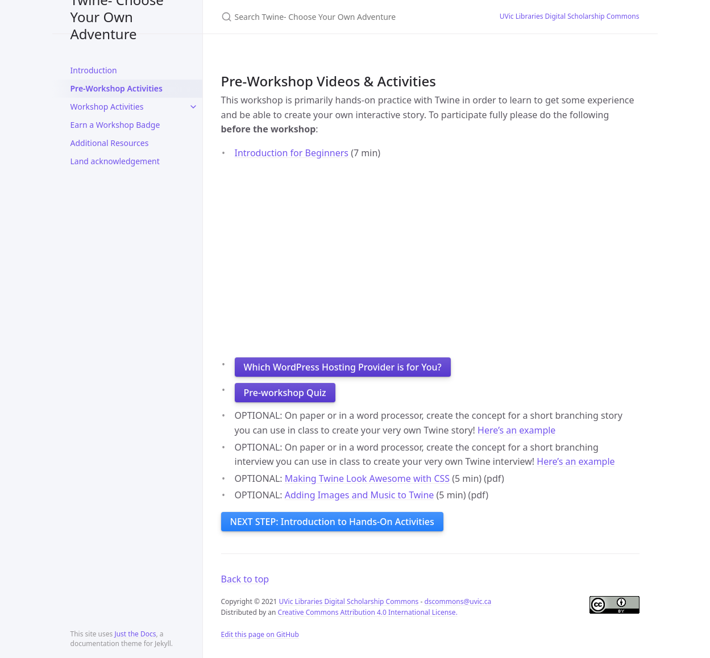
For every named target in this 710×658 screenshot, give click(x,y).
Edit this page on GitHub (260, 634)
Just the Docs (135, 634)
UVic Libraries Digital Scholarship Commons (570, 16)
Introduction (93, 70)
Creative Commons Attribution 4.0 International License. (368, 612)
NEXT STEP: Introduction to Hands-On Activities (332, 521)
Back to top (245, 579)
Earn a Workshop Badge (115, 124)
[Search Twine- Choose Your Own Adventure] (347, 17)
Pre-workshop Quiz (285, 392)
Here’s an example (516, 430)
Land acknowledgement (115, 161)
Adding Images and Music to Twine (359, 495)
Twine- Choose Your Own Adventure (117, 17)
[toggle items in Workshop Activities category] (193, 107)
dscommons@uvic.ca (457, 601)
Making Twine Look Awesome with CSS (367, 478)
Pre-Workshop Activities (116, 88)
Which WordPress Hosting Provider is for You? (343, 367)
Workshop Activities (107, 106)
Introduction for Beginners (292, 153)
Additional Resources (109, 143)
